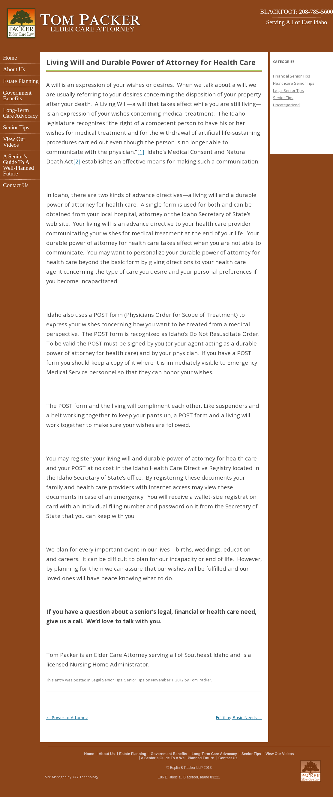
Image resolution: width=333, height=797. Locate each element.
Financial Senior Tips (291, 76)
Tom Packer (200, 680)
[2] (76, 161)
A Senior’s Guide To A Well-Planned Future (18, 165)
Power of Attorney (67, 717)
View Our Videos (14, 142)
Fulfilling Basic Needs (239, 717)
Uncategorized (286, 104)
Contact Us (15, 185)
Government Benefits (17, 95)
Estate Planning (21, 81)
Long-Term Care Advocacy (20, 113)
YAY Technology (85, 777)
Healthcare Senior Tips (293, 83)
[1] (140, 151)
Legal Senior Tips (107, 680)
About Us (14, 69)
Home (10, 57)
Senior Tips (16, 127)
